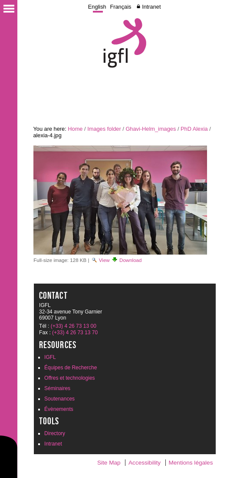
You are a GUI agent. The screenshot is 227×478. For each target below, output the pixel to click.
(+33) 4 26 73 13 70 (75, 332)
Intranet (151, 6)
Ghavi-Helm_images (150, 129)
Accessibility (144, 462)
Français (120, 6)
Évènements (58, 409)
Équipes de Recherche (70, 368)
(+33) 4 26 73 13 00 (73, 326)
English (97, 6)
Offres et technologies (69, 378)
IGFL (50, 357)
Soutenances (59, 399)
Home (75, 129)
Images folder (104, 129)
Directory (54, 433)
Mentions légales (190, 462)
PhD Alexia (194, 129)
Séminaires (57, 388)
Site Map (109, 462)
